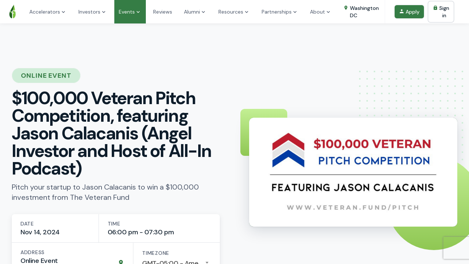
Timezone (155, 253)
